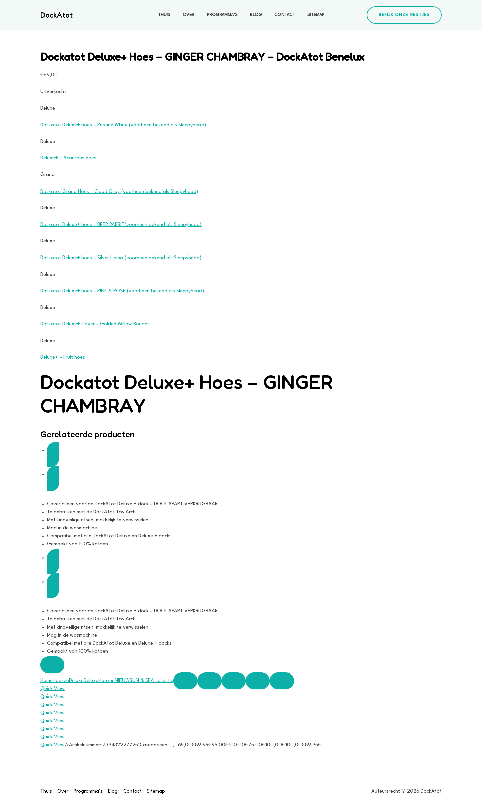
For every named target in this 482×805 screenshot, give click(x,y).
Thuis (171, 15)
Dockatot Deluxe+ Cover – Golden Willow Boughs (95, 324)
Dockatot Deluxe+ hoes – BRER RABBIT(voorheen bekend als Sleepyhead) (121, 224)
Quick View (52, 688)
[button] (404, 15)
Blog (254, 15)
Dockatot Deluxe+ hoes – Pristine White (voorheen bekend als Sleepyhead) (123, 125)
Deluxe (76, 680)
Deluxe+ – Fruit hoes (62, 357)
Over (193, 15)
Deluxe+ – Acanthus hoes (68, 158)
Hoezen (61, 680)
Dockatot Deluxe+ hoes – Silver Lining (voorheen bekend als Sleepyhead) (121, 258)
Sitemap (308, 15)
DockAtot (56, 15)
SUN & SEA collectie (151, 680)
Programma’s (223, 15)
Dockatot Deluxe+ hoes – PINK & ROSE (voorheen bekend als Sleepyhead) (122, 291)
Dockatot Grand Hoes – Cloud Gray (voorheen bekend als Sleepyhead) (119, 191)
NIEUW (122, 680)
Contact (280, 15)
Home (46, 680)
